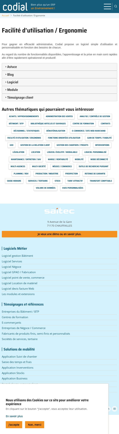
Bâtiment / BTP (16, 123)
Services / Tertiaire (38, 180)
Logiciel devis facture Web (18, 288)
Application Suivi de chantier (19, 356)
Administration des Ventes (59, 116)
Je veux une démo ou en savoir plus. (59, 234)
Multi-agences (18, 166)
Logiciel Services (12, 261)
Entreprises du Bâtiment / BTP (20, 311)
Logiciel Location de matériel (19, 283)
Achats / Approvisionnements (24, 116)
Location (35, 152)
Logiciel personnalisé (95, 152)
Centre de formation (83, 123)
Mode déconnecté (99, 159)
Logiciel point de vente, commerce (23, 277)
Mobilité (79, 159)
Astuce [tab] (10, 66)
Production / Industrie (47, 173)
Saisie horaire (14, 180)
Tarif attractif (75, 180)
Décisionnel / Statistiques (26, 130)
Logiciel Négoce (11, 266)
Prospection (71, 173)
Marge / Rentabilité (58, 159)
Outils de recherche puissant (93, 166)
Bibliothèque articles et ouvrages (48, 123)
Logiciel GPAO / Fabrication (19, 272)
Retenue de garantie (95, 173)
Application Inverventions (17, 367)
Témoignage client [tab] (18, 97)
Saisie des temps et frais (17, 362)
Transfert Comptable (101, 180)
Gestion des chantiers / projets (72, 145)
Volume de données (45, 188)
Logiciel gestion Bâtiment (17, 255)
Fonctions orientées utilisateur (64, 137)
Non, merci (34, 427)
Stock (57, 180)
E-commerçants (11, 322)
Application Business (14, 378)
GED (11, 145)
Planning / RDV (21, 173)
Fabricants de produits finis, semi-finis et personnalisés (36, 333)
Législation (18, 152)
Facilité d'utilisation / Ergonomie (24, 137)
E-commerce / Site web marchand (88, 130)
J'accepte (14, 427)
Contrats (105, 123)
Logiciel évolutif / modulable (62, 152)
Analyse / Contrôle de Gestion (95, 116)
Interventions (102, 145)
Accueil (5, 15)
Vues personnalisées (72, 188)
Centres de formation (15, 317)
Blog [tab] (9, 74)
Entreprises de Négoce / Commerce (23, 328)
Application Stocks (13, 373)
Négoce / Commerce (62, 166)
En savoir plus (14, 418)
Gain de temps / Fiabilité (99, 137)
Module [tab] (11, 89)
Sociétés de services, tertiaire (20, 339)
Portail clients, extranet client (20, 384)
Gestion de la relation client (35, 145)
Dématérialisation (55, 130)
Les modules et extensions (18, 294)
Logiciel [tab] (11, 82)
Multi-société (39, 166)
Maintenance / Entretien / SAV (26, 159)
